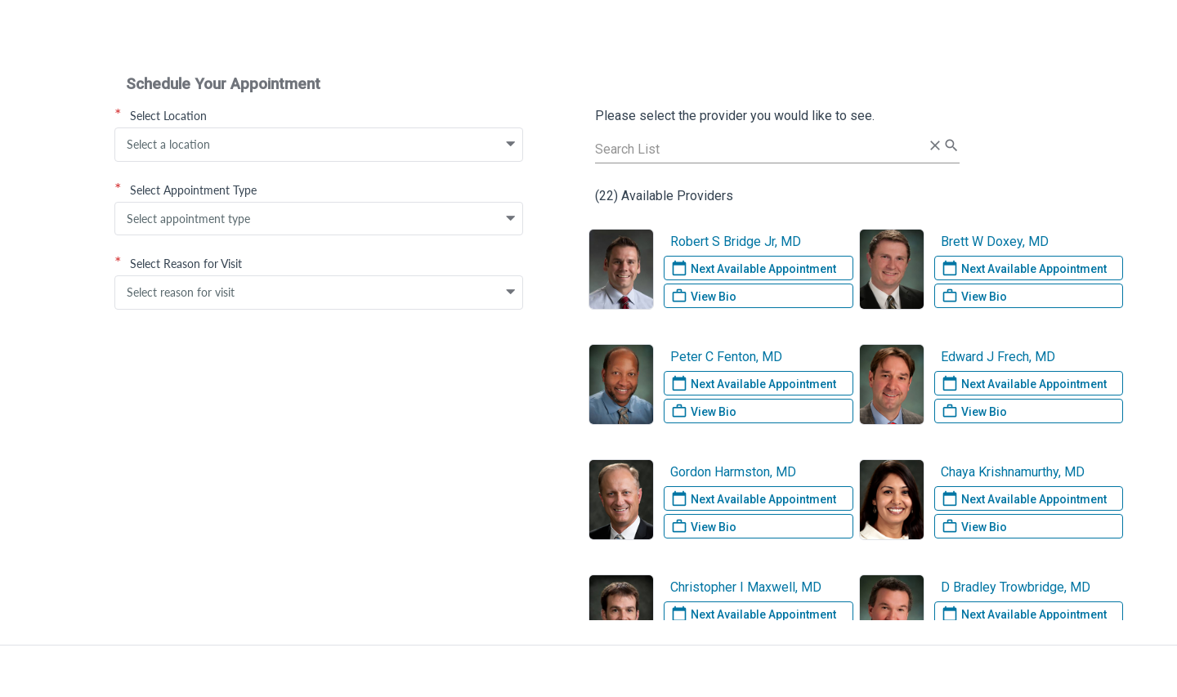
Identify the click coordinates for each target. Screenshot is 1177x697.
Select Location (160, 115)
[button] (510, 144)
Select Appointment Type (185, 189)
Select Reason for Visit (178, 263)
